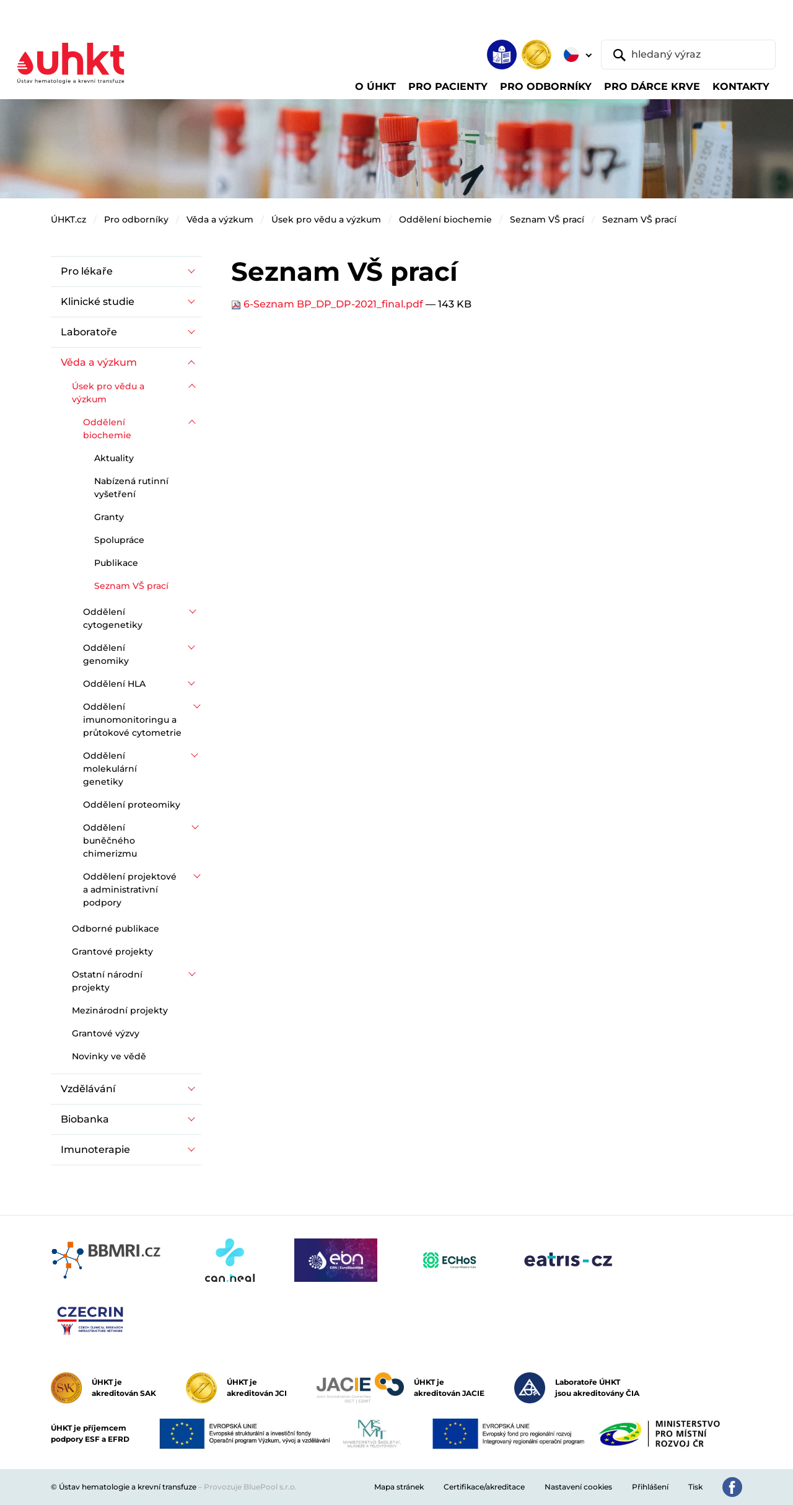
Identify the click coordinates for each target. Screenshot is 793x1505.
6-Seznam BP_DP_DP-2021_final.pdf (328, 304)
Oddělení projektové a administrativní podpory (130, 889)
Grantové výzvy (105, 1033)
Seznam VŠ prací (547, 219)
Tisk (695, 1486)
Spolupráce (119, 539)
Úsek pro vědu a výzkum (326, 219)
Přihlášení (650, 1486)
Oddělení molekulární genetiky (110, 768)
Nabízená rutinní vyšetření (131, 487)
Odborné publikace (115, 928)
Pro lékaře (87, 271)
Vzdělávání (88, 1089)
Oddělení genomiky (106, 654)
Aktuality (114, 458)
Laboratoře (89, 332)
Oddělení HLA (114, 683)
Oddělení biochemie (445, 219)
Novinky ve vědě (109, 1056)
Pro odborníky (136, 219)
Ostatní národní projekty (107, 981)
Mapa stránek (399, 1486)
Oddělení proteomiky (131, 804)
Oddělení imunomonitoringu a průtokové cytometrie (132, 719)
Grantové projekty (112, 951)
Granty (109, 517)
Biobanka (85, 1119)
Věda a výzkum (219, 219)
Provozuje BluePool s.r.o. (250, 1486)
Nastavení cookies (578, 1486)
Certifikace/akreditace (484, 1486)
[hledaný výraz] (688, 54)
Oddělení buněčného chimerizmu (110, 840)
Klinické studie (97, 301)
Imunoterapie (95, 1149)
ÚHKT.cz (68, 219)
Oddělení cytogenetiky (112, 618)
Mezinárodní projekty (120, 1010)
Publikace (116, 562)
